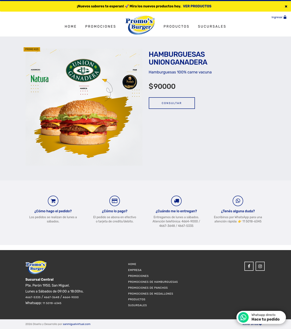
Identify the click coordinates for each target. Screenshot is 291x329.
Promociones (100, 26)
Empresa (135, 270)
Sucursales (212, 26)
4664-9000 (71, 297)
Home (71, 26)
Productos (176, 26)
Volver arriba (251, 324)
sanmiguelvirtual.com (76, 324)
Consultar (172, 103)
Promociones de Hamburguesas (153, 281)
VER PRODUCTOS (197, 6)
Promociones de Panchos (148, 287)
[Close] (286, 6)
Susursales (137, 305)
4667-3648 (51, 297)
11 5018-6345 (52, 303)
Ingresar (280, 17)
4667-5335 (33, 297)
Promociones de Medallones (150, 293)
